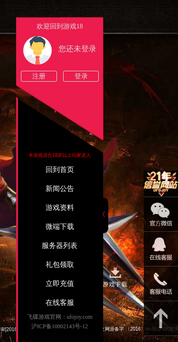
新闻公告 (60, 188)
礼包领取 (60, 264)
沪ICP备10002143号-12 (59, 326)
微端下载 (60, 226)
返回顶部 (161, 318)
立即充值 (60, 283)
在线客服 (60, 302)
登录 (81, 76)
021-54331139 (161, 283)
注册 (39, 76)
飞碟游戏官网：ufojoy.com (60, 317)
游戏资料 (60, 207)
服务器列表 (59, 245)
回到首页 (60, 169)
